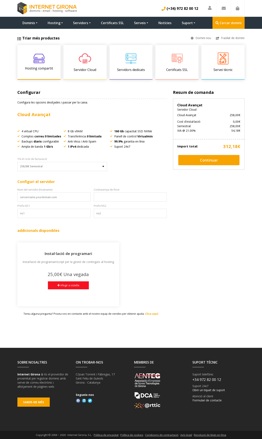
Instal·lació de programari (68, 254)
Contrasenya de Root (106, 189)
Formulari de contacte (207, 400)
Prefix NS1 (23, 206)
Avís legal (186, 435)
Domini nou (201, 38)
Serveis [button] (140, 23)
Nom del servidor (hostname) (34, 189)
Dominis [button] (29, 23)
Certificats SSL (112, 23)
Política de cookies (131, 435)
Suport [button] (187, 23)
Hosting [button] (54, 23)
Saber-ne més (34, 403)
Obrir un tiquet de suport (208, 390)
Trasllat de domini (230, 38)
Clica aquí (151, 313)
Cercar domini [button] (229, 23)
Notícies (165, 23)
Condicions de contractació (161, 435)
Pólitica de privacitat (106, 435)
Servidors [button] (80, 23)
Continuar (209, 160)
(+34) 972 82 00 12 (179, 8)
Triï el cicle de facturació (32, 159)
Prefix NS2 (100, 206)
